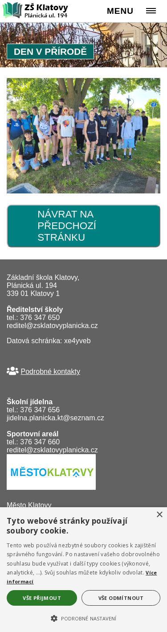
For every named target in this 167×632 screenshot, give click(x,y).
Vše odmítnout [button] (121, 598)
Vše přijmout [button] (42, 598)
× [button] (159, 515)
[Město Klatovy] (51, 487)
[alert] (83, 569)
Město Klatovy (29, 505)
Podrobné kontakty (50, 371)
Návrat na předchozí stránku (66, 226)
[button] (83, 618)
